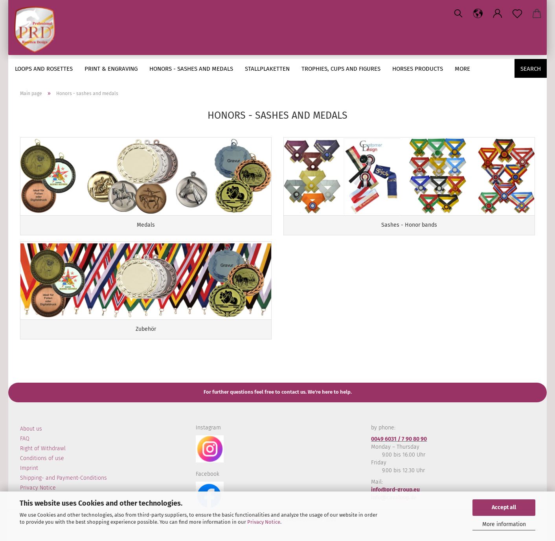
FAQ (24, 438)
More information (504, 524)
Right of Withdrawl (43, 448)
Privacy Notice (263, 522)
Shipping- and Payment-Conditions (63, 478)
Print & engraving (111, 68)
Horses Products (417, 68)
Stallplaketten (267, 68)
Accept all (504, 507)
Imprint (29, 468)
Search (530, 68)
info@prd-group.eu (395, 489)
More (462, 68)
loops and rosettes (44, 68)
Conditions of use (42, 458)
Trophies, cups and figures (340, 68)
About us (31, 428)
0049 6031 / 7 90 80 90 (399, 439)
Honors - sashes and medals (191, 68)
